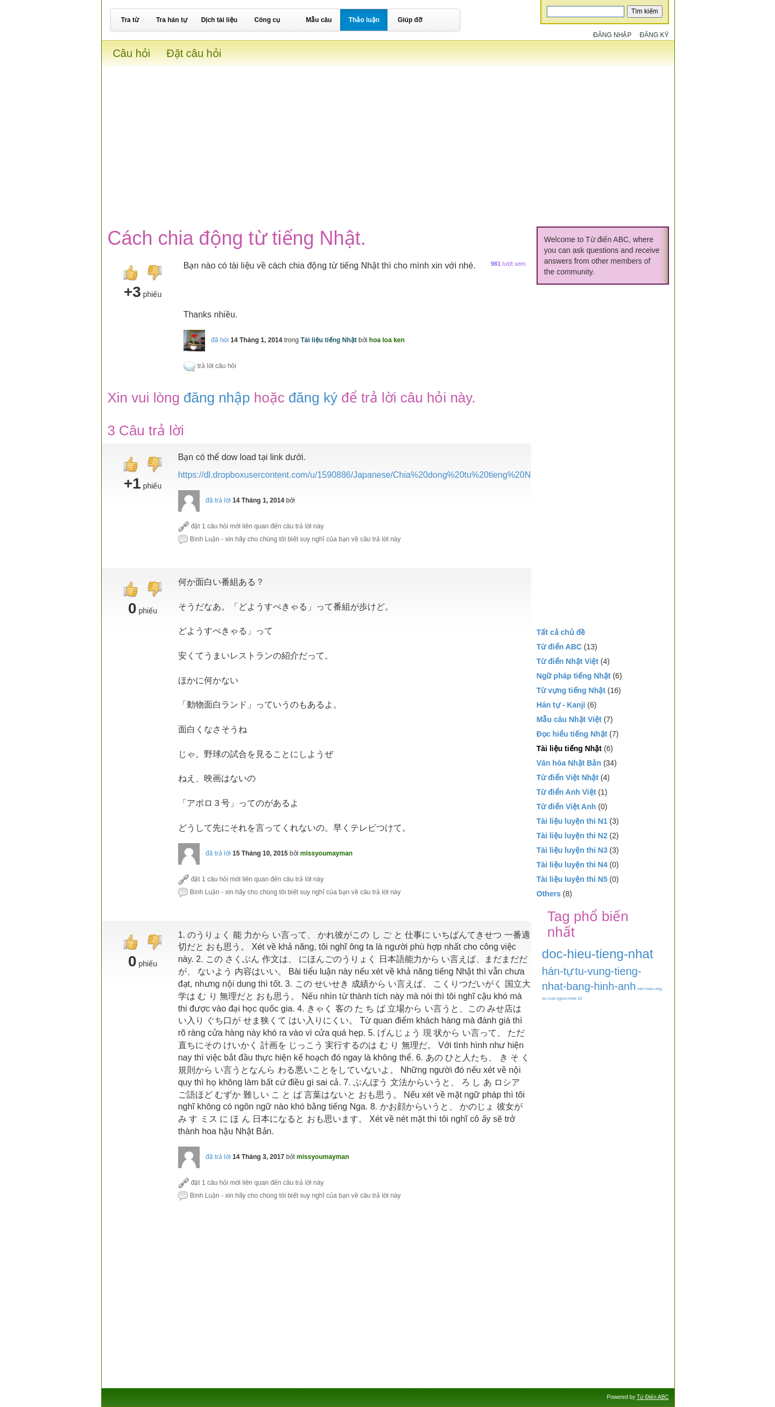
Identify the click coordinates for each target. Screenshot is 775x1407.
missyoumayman (326, 853)
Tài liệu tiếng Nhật (328, 340)
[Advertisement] (387, 141)
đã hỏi (220, 340)
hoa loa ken (387, 340)
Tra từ (130, 20)
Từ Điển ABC (653, 1397)
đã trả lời (218, 500)
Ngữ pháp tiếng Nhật (574, 675)
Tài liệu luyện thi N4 (572, 864)
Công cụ (267, 20)
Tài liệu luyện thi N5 (572, 879)
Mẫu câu (319, 20)
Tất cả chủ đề (561, 632)
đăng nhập (217, 398)
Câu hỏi (131, 53)
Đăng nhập (612, 35)
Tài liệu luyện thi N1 (572, 821)
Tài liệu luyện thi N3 (572, 850)
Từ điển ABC (559, 646)
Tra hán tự (171, 20)
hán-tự (558, 971)
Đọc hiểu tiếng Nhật (572, 734)
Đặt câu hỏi (193, 53)
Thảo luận (364, 20)
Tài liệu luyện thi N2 (572, 835)
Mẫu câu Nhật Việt (569, 719)
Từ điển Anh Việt (566, 792)
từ (580, 998)
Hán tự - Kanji (561, 705)
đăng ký (312, 398)
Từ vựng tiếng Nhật (571, 690)
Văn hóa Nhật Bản (569, 763)
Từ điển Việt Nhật (567, 777)
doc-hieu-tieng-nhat (597, 953)
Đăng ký (654, 35)
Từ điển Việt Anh (566, 806)
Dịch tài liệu (219, 20)
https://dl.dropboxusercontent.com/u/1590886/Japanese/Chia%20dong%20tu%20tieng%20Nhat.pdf (368, 474)
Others (549, 893)
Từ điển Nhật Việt (567, 661)
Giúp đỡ (410, 20)
